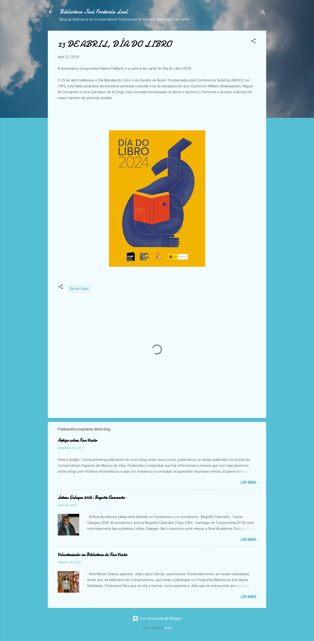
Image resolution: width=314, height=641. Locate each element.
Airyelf (168, 628)
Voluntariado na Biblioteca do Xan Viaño (92, 555)
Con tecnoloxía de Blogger (157, 618)
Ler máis (248, 482)
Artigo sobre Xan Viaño (77, 440)
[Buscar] (263, 13)
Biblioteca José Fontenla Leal (94, 12)
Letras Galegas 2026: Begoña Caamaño (91, 497)
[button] (253, 42)
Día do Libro (79, 288)
